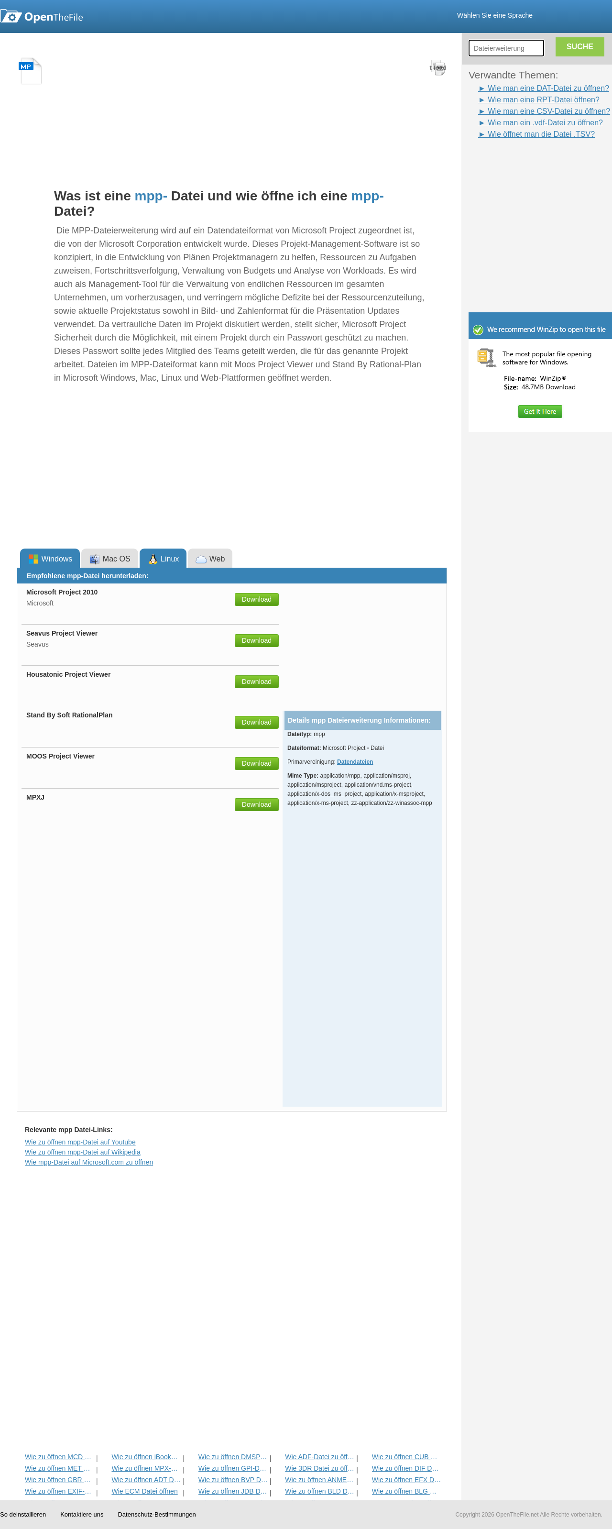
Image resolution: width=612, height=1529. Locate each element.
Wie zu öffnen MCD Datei (59, 1457)
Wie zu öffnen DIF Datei (406, 1468)
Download (257, 599)
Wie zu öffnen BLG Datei (406, 1491)
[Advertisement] (526, 161)
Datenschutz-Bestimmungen (157, 1514)
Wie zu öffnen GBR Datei (59, 1480)
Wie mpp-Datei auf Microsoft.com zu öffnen (89, 1162)
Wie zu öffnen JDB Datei (233, 1491)
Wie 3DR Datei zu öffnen (319, 1468)
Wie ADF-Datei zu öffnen (319, 1457)
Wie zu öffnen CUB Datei (406, 1457)
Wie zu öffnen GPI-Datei (233, 1468)
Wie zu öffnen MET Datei (59, 1468)
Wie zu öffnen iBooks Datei (146, 1457)
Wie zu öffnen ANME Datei (319, 1480)
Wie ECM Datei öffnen (144, 1491)
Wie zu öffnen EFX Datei (406, 1480)
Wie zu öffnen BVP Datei (233, 1480)
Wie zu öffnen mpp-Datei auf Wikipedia (83, 1152)
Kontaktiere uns (81, 1514)
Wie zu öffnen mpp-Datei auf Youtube (80, 1142)
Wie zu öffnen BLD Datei (319, 1491)
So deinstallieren (23, 1514)
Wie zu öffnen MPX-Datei (146, 1468)
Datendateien (355, 762)
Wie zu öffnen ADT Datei (146, 1480)
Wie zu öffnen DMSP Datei (233, 1457)
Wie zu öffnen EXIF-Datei (59, 1491)
